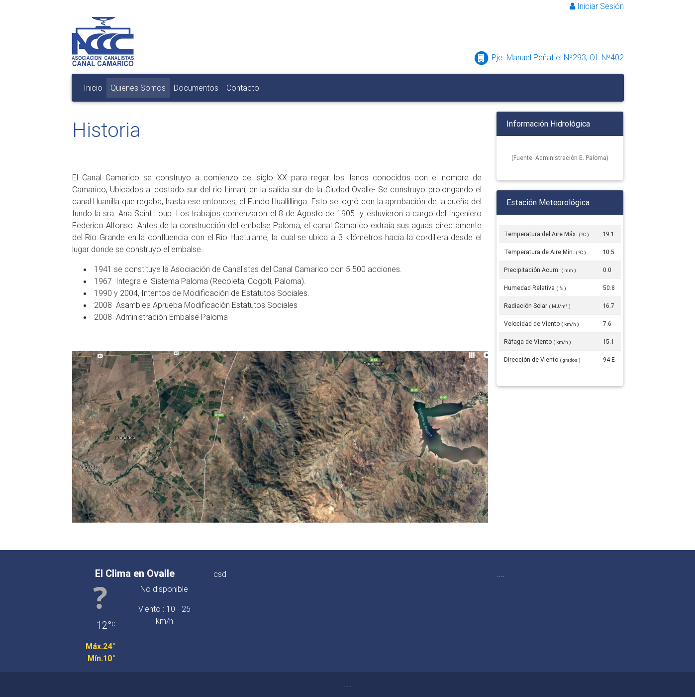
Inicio (93, 88)
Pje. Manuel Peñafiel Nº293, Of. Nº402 (549, 57)
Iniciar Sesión (597, 6)
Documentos (198, 87)
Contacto (242, 88)
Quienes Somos (140, 87)
